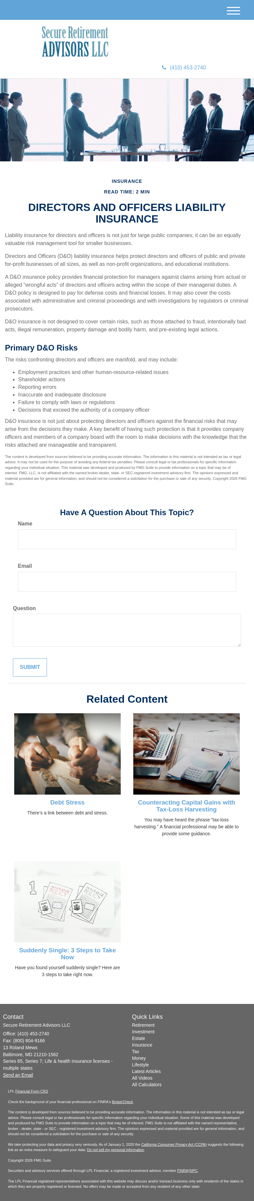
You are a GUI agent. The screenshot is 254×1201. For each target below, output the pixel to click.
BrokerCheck (122, 1102)
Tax (135, 1051)
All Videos (142, 1078)
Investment (143, 1031)
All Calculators (146, 1084)
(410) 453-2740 (184, 67)
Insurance (142, 1045)
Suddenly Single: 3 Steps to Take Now (67, 954)
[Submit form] (30, 667)
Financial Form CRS (31, 1091)
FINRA (182, 1171)
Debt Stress (67, 802)
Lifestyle (140, 1064)
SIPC (193, 1171)
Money (139, 1058)
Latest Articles (146, 1071)
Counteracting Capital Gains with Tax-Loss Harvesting (186, 806)
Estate (138, 1038)
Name (25, 523)
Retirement (143, 1025)
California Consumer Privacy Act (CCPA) (174, 1144)
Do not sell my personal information (115, 1150)
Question (24, 608)
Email (25, 566)
